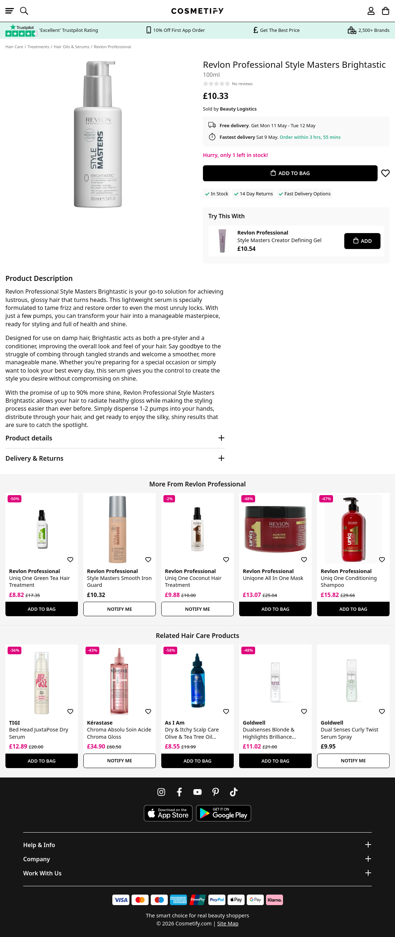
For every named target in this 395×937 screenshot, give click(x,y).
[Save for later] (385, 173)
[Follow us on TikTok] (233, 792)
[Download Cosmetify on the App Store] (168, 813)
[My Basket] (382, 11)
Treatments (38, 46)
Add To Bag (41, 609)
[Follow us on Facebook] (179, 792)
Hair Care (14, 46)
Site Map (227, 923)
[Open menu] (12, 11)
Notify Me (119, 609)
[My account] (368, 11)
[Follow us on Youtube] (197, 792)
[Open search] (27, 11)
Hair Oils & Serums (72, 46)
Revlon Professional (112, 46)
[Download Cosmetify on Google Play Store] (223, 813)
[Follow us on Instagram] (161, 792)
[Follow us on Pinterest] (215, 792)
